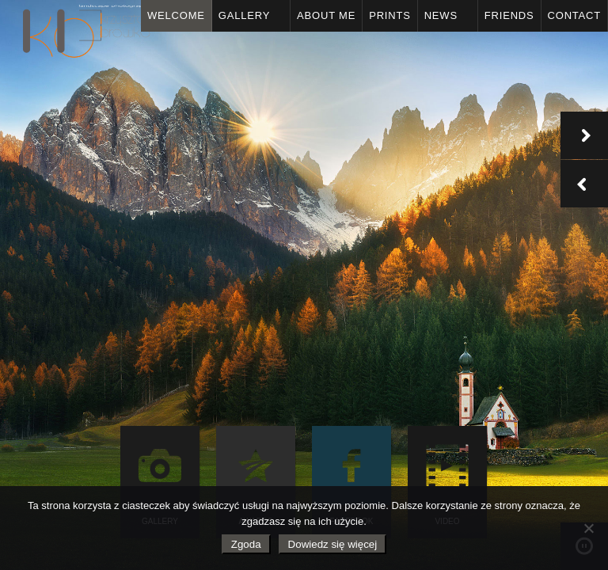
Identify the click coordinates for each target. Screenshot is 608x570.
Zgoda (246, 544)
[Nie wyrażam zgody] (588, 528)
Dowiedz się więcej (333, 544)
